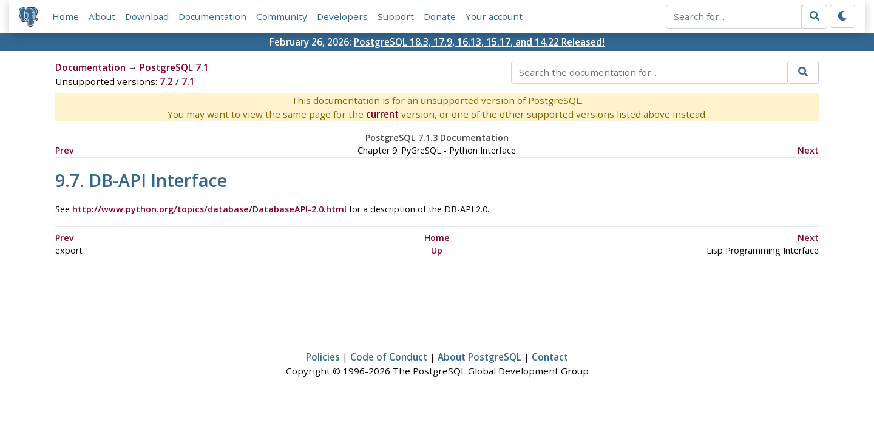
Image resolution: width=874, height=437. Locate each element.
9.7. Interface (141, 180)
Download (147, 16)
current (382, 114)
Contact (550, 357)
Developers (342, 16)
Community (281, 16)
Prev (64, 150)
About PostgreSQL (479, 357)
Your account (494, 16)
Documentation (212, 16)
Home (65, 16)
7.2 (166, 81)
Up (436, 250)
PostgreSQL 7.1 (174, 67)
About (102, 16)
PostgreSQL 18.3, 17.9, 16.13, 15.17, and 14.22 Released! (479, 42)
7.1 (188, 81)
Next (808, 150)
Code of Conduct (388, 357)
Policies (323, 357)
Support (396, 16)
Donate (440, 16)
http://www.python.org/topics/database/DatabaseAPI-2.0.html (209, 209)
